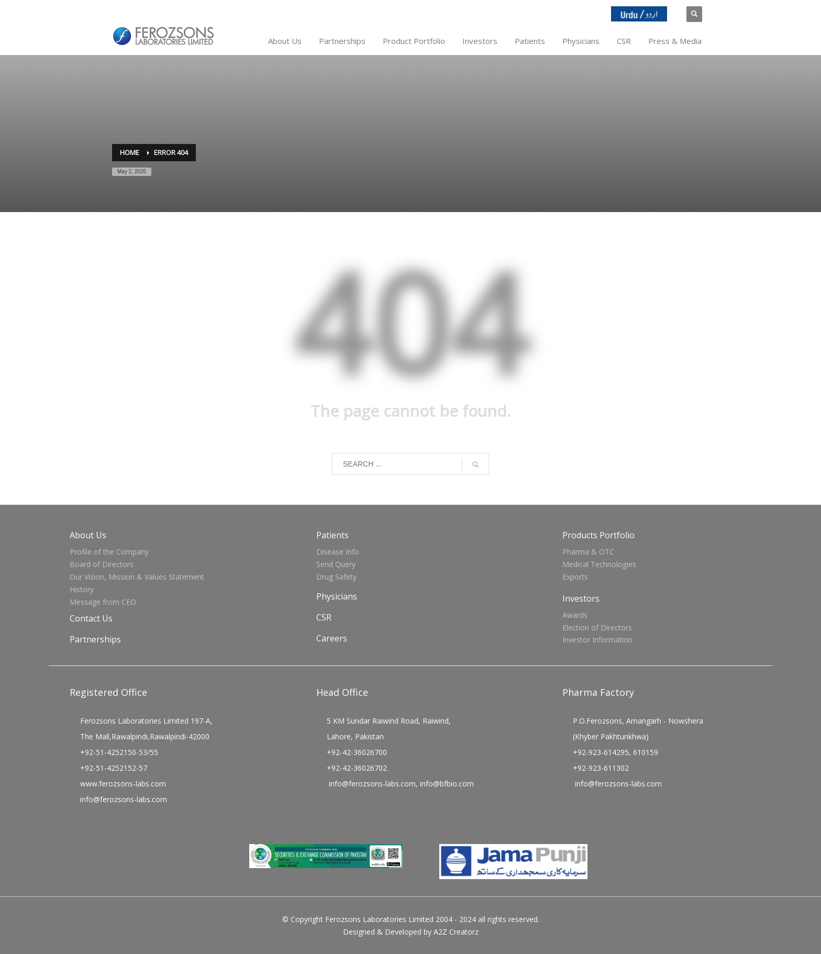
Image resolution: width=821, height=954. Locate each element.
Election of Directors (597, 628)
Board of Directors (102, 564)
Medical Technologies (599, 564)
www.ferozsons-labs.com (123, 784)
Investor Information (597, 640)
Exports (575, 577)
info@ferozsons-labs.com (123, 799)
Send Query (336, 564)
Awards (574, 615)
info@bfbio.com (447, 784)
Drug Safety (336, 577)
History (82, 589)
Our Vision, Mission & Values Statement (137, 577)
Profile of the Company (109, 552)
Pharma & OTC (588, 552)
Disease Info (337, 552)
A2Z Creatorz (456, 932)
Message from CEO (103, 602)
